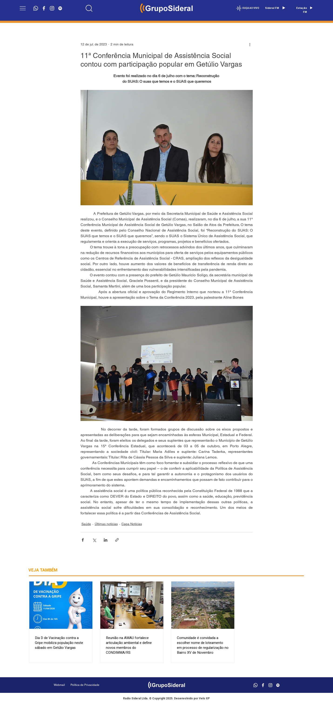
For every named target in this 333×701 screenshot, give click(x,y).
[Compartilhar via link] (117, 540)
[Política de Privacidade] (96, 685)
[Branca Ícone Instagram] (52, 8)
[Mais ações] (250, 44)
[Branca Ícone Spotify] (60, 8)
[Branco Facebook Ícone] (44, 8)
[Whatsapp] (36, 8)
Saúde (86, 524)
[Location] (89, 8)
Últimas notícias (106, 524)
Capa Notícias (131, 524)
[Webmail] (59, 685)
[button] (22, 8)
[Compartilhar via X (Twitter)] (94, 540)
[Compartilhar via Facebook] (83, 540)
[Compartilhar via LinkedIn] (105, 540)
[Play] (283, 8)
